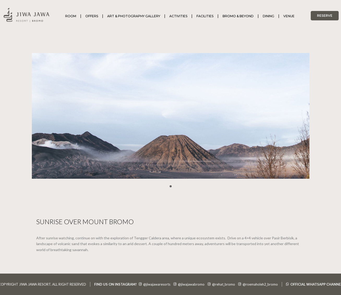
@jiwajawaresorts (154, 284)
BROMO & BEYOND (238, 16)
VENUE (289, 16)
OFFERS (91, 16)
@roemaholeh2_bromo (258, 284)
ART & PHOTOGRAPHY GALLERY (133, 16)
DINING (268, 16)
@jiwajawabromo (189, 284)
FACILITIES (204, 16)
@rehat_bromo (221, 284)
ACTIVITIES (178, 16)
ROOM (70, 16)
